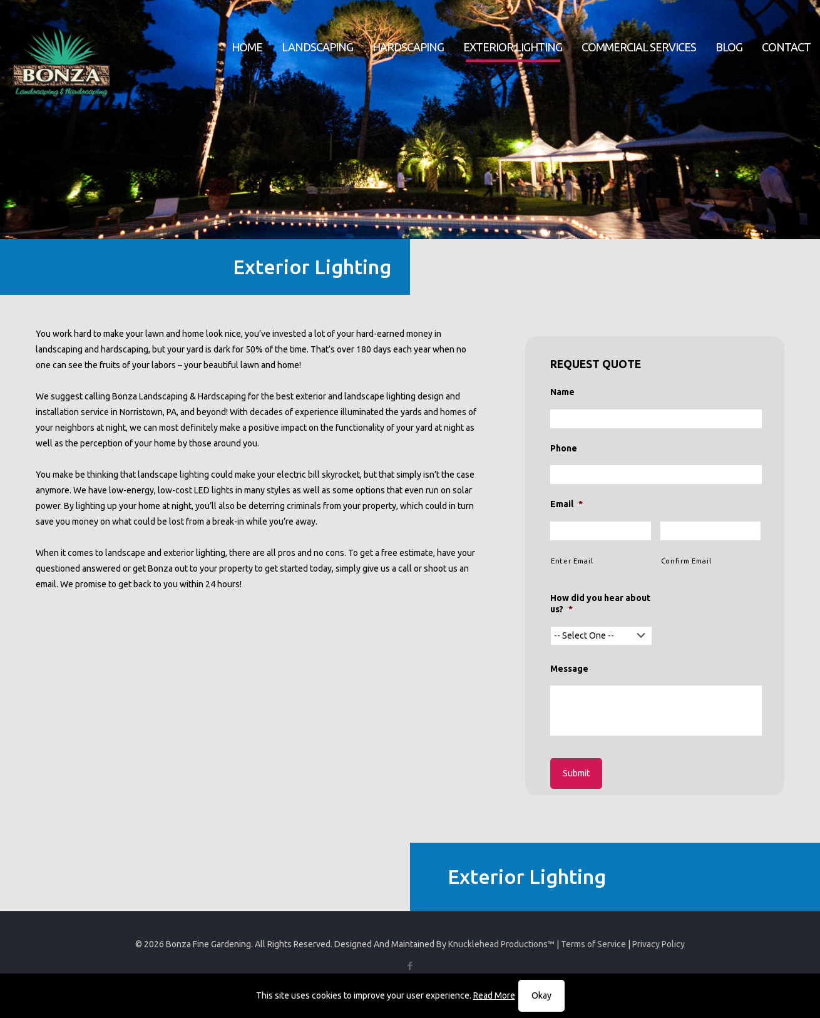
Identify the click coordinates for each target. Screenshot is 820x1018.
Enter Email (572, 561)
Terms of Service (593, 944)
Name (562, 392)
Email (566, 504)
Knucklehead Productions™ (501, 944)
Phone (563, 448)
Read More (494, 995)
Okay (541, 995)
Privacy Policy (658, 944)
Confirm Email (686, 561)
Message (569, 669)
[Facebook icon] (410, 965)
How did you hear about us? (600, 603)
